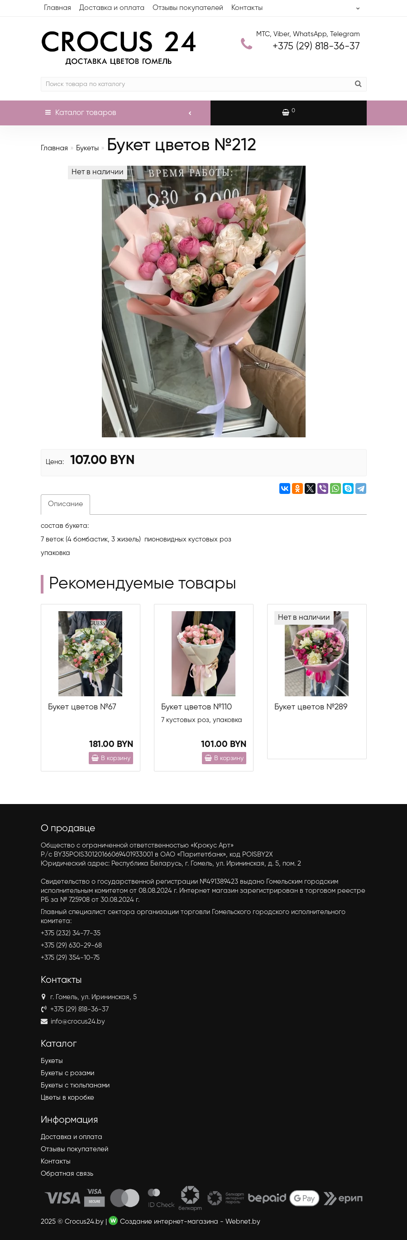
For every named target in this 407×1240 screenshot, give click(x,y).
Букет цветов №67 (82, 707)
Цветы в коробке (67, 1097)
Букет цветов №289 (311, 707)
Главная (57, 8)
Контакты (247, 8)
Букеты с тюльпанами (75, 1085)
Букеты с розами (67, 1073)
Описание (65, 504)
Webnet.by (242, 1221)
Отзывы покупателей (188, 8)
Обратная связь (67, 1173)
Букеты (87, 148)
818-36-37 (316, 47)
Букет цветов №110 (196, 707)
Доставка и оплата (111, 8)
